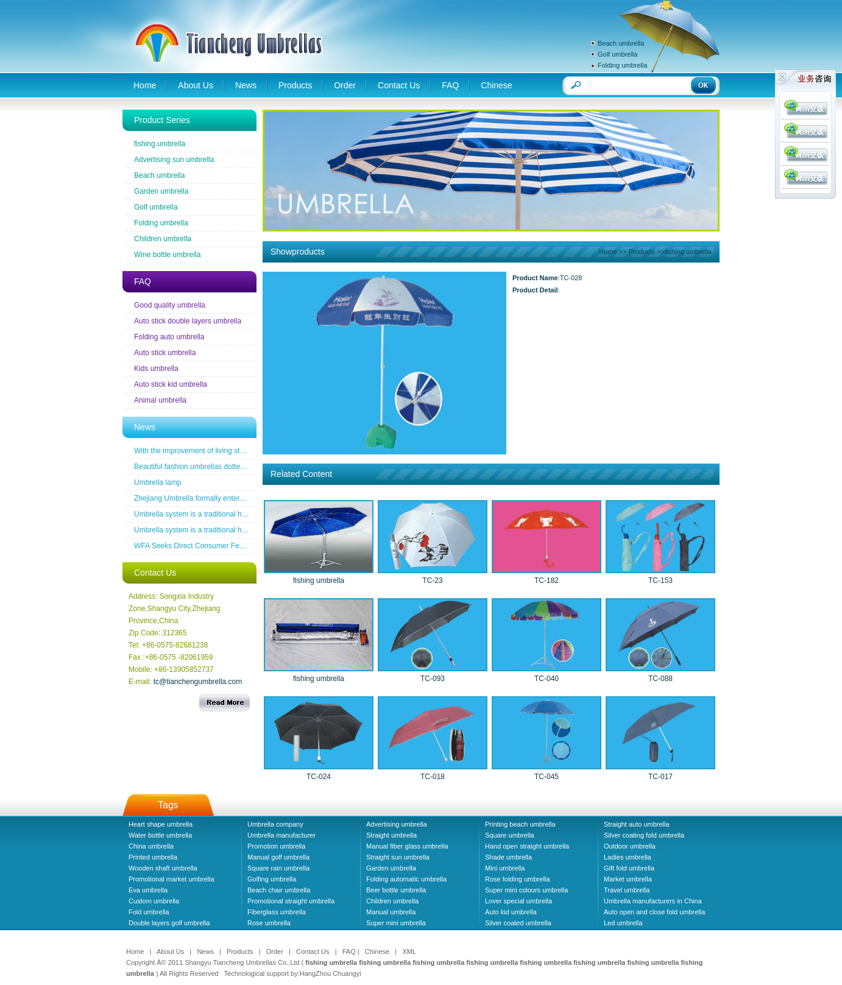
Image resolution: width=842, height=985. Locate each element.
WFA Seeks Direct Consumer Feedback (198, 546)
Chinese (496, 85)
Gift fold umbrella (629, 868)
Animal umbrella (160, 400)
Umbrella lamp (157, 482)
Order (345, 85)
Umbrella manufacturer (281, 835)
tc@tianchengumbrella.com (198, 681)
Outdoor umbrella (630, 846)
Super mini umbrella (396, 923)
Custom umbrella (154, 901)
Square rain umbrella (278, 868)
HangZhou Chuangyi (330, 973)
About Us (195, 85)
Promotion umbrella (276, 846)
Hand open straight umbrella (527, 846)
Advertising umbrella (396, 824)
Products (295, 85)
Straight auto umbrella (637, 824)
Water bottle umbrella (160, 835)
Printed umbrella (153, 857)
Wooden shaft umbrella (163, 868)
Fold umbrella (149, 912)
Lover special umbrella (518, 901)
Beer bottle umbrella (396, 890)
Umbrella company (275, 824)
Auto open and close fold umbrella (654, 912)
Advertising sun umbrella (174, 159)
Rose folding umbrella (517, 879)
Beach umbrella (621, 43)
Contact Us (399, 85)
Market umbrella (628, 879)
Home (144, 85)
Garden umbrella (161, 191)
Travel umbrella (626, 890)
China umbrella (151, 846)
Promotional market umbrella (171, 879)
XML (409, 951)
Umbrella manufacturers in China (653, 901)
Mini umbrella (505, 868)
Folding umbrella (622, 65)
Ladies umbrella (627, 857)
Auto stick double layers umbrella (187, 321)
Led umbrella (623, 923)
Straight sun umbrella (398, 857)
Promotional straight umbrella (290, 901)
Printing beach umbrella (520, 824)
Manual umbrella (391, 912)
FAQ (450, 85)
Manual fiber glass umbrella (407, 846)
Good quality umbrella (169, 305)
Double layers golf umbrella (169, 923)
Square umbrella (509, 835)
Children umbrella (162, 239)
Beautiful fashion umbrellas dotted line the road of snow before (235, 466)
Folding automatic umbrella (406, 879)
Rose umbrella (269, 923)
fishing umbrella (159, 143)
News (245, 85)
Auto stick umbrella (165, 352)
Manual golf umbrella (278, 857)
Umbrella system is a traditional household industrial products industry (247, 514)
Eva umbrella (148, 890)
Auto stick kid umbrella (170, 384)
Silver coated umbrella (518, 923)
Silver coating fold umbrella (644, 835)
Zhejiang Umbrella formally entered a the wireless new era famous (241, 498)
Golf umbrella (617, 54)
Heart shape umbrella (161, 824)
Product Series (162, 120)
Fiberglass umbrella (276, 912)
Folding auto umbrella (169, 337)
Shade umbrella (508, 857)
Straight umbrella (391, 835)
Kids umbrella (156, 368)
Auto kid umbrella (511, 912)
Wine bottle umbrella (167, 254)
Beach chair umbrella (278, 890)
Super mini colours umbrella (526, 890)
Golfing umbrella (271, 879)
